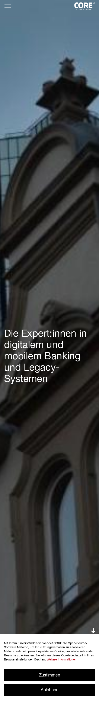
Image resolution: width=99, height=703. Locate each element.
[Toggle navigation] (7, 6)
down (93, 631)
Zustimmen (49, 674)
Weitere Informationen (62, 659)
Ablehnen (49, 689)
